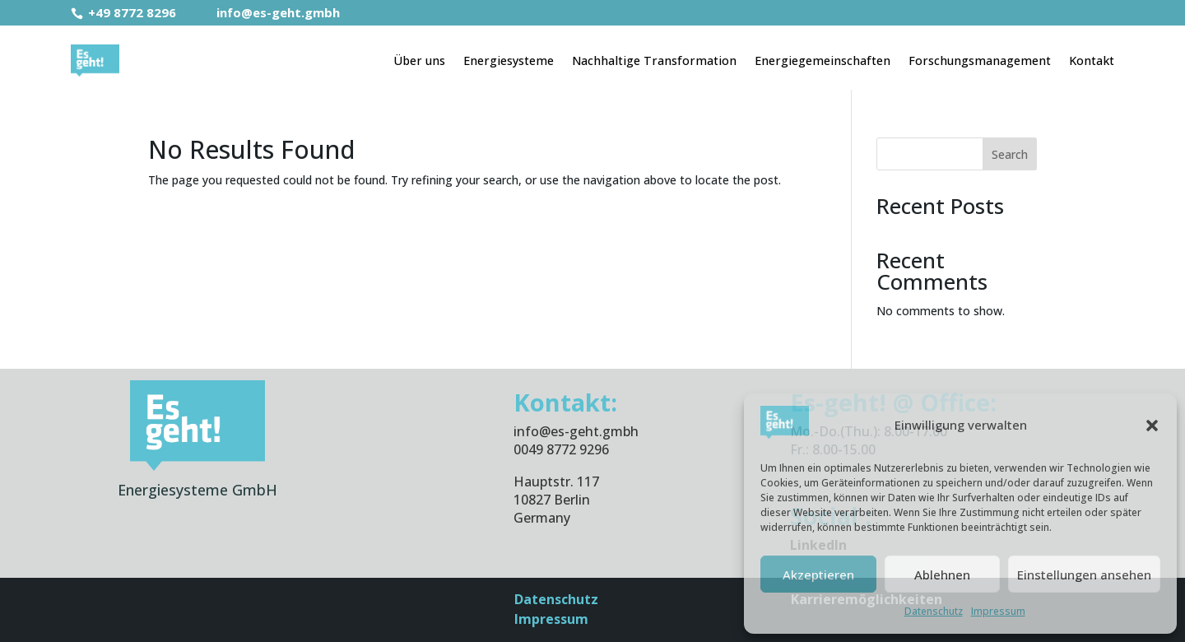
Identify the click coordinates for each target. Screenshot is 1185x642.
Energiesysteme (508, 60)
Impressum (998, 611)
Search (1010, 154)
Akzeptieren (818, 574)
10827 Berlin (552, 500)
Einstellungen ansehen (1084, 574)
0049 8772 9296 (561, 449)
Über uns (419, 60)
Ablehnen (942, 574)
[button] (1152, 425)
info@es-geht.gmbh (268, 12)
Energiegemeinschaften (822, 60)
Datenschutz (933, 611)
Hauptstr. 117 (556, 481)
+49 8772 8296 (125, 12)
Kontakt (1091, 60)
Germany (542, 518)
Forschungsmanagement (979, 60)
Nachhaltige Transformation (654, 60)
